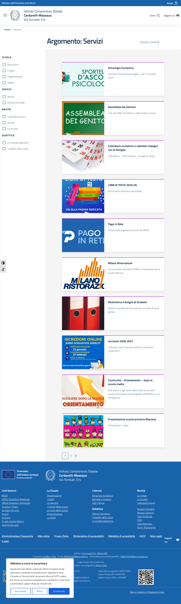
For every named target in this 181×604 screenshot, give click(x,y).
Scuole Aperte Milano (13, 521)
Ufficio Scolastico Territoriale (16, 503)
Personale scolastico (102, 495)
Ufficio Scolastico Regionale (16, 499)
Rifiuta (40, 591)
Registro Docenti (145, 513)
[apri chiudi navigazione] (5, 15)
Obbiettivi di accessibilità (121, 536)
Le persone (52, 503)
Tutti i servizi (98, 503)
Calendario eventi (16, 117)
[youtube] (177, 15)
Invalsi (5, 514)
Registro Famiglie (145, 509)
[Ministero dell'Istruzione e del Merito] (19, 3)
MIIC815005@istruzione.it (76, 556)
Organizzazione (15, 76)
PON (139, 520)
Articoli (10, 122)
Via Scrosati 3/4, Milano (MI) (94, 553)
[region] (40, 578)
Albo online (44, 536)
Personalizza (20, 591)
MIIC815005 (101, 565)
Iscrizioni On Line (10, 510)
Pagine (10, 82)
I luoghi (11, 70)
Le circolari (12, 128)
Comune (6, 517)
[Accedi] (172, 3)
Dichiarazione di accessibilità (88, 536)
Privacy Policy (61, 536)
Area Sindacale (144, 516)
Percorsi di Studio (16, 102)
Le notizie (142, 495)
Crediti (5, 541)
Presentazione (54, 495)
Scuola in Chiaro (10, 506)
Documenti (12, 64)
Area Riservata (144, 524)
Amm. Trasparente (146, 527)
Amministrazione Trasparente (17, 536)
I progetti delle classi (17, 149)
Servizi (10, 96)
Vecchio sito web (10, 525)
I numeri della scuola (57, 506)
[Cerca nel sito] (155, 15)
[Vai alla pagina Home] (7, 29)
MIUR (5, 495)
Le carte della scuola (57, 510)
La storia (51, 517)
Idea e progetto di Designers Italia (147, 592)
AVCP (143, 536)
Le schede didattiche (17, 143)
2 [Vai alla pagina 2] (71, 455)
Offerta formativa (101, 514)
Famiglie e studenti (101, 499)
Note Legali (156, 536)
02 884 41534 (49, 556)
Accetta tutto (59, 591)
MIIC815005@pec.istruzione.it (134, 556)
